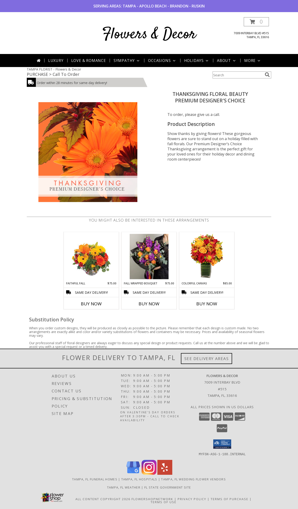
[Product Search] (238, 75)
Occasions (162, 60)
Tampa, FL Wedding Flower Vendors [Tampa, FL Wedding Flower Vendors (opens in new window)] (193, 479)
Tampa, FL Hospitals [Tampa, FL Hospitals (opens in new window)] (139, 479)
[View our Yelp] (164, 473)
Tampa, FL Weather (123, 487)
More (252, 60)
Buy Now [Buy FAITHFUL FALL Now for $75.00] (91, 304)
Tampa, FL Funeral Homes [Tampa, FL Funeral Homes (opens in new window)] (94, 479)
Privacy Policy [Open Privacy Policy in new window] (192, 499)
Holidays (196, 60)
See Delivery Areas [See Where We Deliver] (206, 358)
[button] (256, 21)
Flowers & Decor (149, 34)
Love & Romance (88, 60)
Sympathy (127, 60)
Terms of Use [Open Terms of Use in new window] (163, 502)
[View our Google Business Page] (133, 473)
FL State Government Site (167, 487)
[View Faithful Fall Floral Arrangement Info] (91, 256)
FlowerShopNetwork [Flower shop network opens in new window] (152, 499)
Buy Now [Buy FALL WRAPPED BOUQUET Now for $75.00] (149, 304)
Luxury (56, 60)
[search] (267, 74)
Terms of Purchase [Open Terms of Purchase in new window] (229, 499)
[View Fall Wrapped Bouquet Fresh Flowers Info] (149, 257)
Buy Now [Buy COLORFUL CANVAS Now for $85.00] (206, 304)
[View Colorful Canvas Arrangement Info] (206, 256)
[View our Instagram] (149, 473)
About (227, 60)
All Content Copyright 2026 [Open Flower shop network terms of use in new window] (102, 499)
